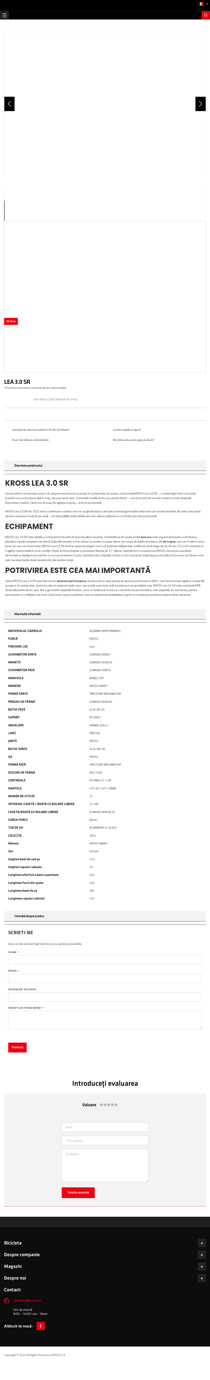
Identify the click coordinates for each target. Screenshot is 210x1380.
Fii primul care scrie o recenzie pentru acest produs (35, 388)
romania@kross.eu (27, 1300)
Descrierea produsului (28, 466)
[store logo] (105, 5)
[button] (203, 3)
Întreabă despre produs (29, 916)
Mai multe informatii (27, 614)
